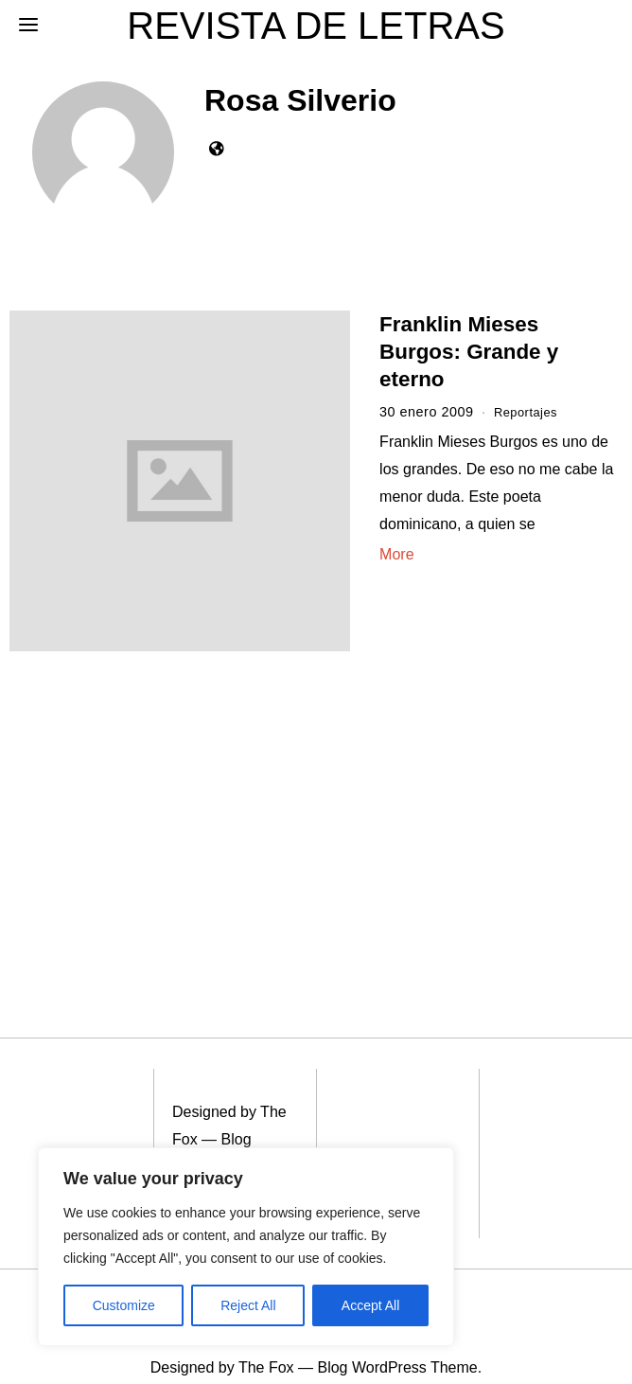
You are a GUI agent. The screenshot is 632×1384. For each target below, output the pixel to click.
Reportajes (529, 411)
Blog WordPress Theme (212, 1138)
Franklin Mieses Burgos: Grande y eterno (468, 351)
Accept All (370, 1305)
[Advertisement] (148, 807)
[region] (246, 1246)
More (396, 554)
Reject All (247, 1305)
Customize (124, 1305)
